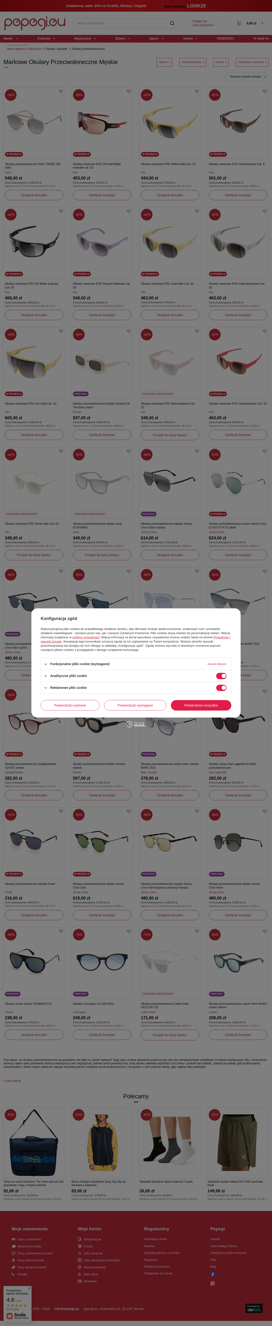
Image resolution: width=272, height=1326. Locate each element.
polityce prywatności (86, 637)
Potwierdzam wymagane (135, 705)
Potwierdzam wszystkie (201, 705)
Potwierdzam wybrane (70, 705)
